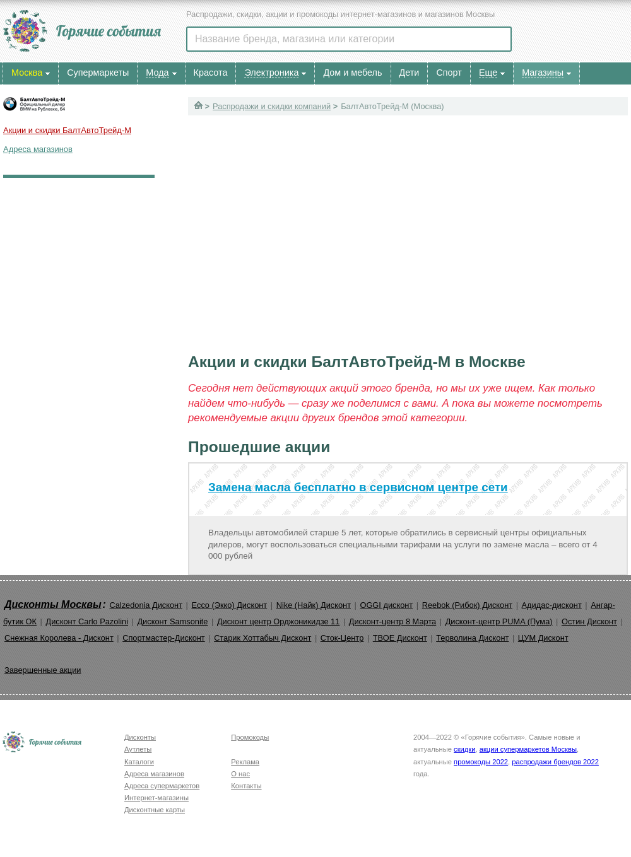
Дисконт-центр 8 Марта (392, 621)
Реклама (245, 762)
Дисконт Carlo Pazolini (86, 621)
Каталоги (139, 762)
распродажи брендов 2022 (555, 762)
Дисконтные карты (154, 809)
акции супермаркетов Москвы (528, 749)
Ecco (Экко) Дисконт (229, 605)
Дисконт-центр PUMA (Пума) (499, 621)
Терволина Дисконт (472, 638)
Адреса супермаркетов (161, 786)
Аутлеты (137, 749)
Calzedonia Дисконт (145, 605)
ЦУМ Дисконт (543, 638)
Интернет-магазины (156, 798)
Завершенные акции (42, 670)
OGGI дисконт (386, 605)
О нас (240, 774)
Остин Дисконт (589, 621)
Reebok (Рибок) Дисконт (467, 605)
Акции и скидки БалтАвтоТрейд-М (67, 130)
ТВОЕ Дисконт (400, 638)
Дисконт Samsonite (172, 621)
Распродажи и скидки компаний (272, 106)
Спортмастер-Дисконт (163, 638)
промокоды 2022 (481, 762)
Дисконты (140, 737)
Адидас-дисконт (552, 605)
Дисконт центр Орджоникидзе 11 (278, 621)
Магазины (542, 72)
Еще (488, 72)
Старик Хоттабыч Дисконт (262, 638)
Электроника (271, 72)
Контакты (246, 786)
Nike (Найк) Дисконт (313, 605)
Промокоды (250, 737)
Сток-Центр (342, 638)
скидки (464, 749)
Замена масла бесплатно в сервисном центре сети (358, 487)
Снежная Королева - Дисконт (59, 638)
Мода (157, 72)
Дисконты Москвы (53, 604)
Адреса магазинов (38, 149)
